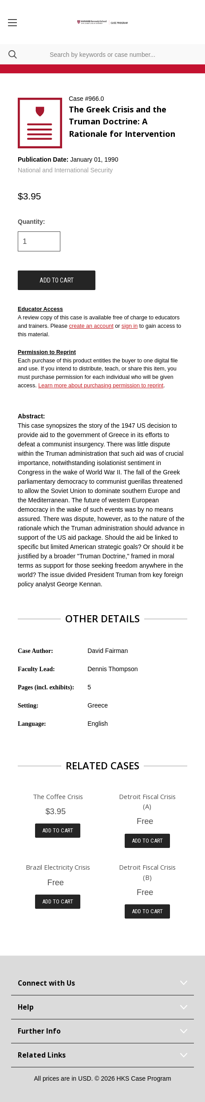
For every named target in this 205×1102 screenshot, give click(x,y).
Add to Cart (57, 830)
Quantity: (31, 221)
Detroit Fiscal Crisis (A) (147, 801)
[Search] (8, 54)
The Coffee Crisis (58, 796)
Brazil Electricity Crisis (58, 867)
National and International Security (65, 170)
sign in (130, 326)
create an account (91, 326)
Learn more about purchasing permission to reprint (100, 385)
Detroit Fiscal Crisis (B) (147, 872)
